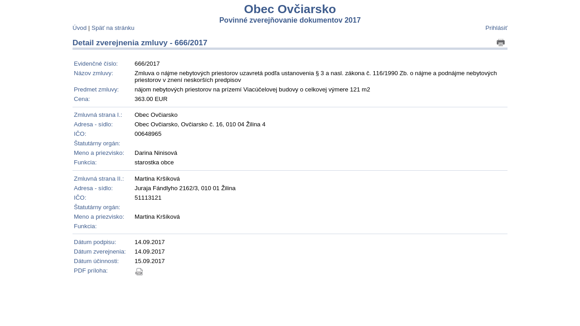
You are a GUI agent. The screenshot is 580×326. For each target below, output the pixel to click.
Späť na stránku (113, 27)
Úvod (79, 27)
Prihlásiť (496, 27)
